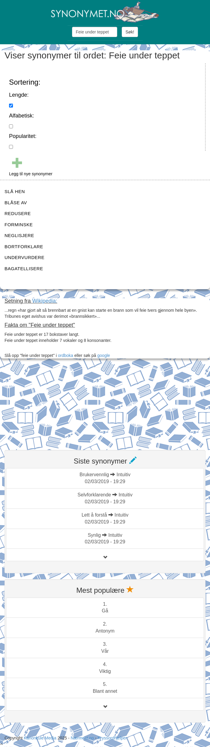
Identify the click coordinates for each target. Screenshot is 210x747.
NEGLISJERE (19, 235)
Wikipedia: (44, 301)
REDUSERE (18, 213)
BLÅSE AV (16, 202)
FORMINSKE (19, 224)
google (103, 355)
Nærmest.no (82, 738)
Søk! (130, 32)
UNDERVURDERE (24, 257)
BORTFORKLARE (24, 246)
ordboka (65, 355)
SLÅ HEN (15, 191)
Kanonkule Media (41, 738)
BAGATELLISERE (24, 268)
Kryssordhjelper (112, 738)
